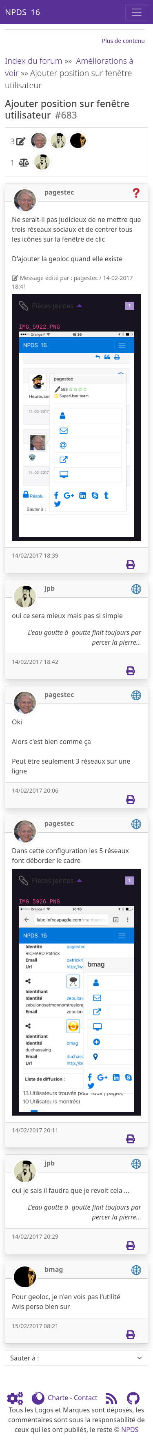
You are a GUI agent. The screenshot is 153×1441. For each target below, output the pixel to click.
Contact (86, 1397)
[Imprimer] (130, 564)
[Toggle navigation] (136, 12)
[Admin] (18, 1397)
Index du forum (33, 60)
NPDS (129, 1429)
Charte (58, 1397)
